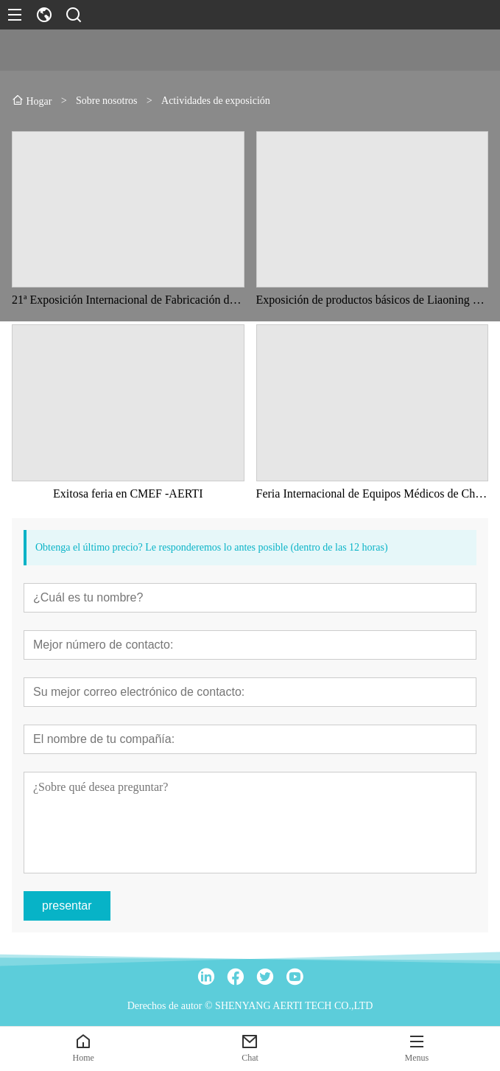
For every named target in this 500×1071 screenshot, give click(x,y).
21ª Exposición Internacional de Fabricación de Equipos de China (128, 299)
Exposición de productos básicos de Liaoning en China (372, 299)
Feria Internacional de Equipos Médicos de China (372, 493)
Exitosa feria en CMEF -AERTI (128, 493)
